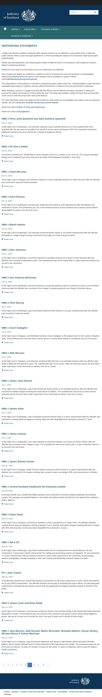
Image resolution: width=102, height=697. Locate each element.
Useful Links (51, 692)
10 (43, 665)
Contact (7, 692)
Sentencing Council (43, 103)
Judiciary (15, 29)
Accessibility (62, 692)
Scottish (30, 103)
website (54, 103)
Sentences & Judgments (22, 36)
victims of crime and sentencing (30, 107)
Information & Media (50, 29)
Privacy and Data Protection (80, 692)
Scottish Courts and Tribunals (32, 692)
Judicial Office (30, 29)
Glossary (15, 692)
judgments (25, 111)
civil (18, 111)
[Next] (48, 665)
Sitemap (7, 694)
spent (19, 74)
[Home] (6, 29)
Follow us (6, 70)
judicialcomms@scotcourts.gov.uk (21, 79)
